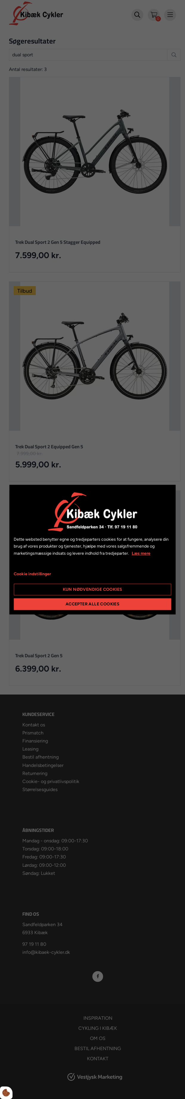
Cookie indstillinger (32, 573)
